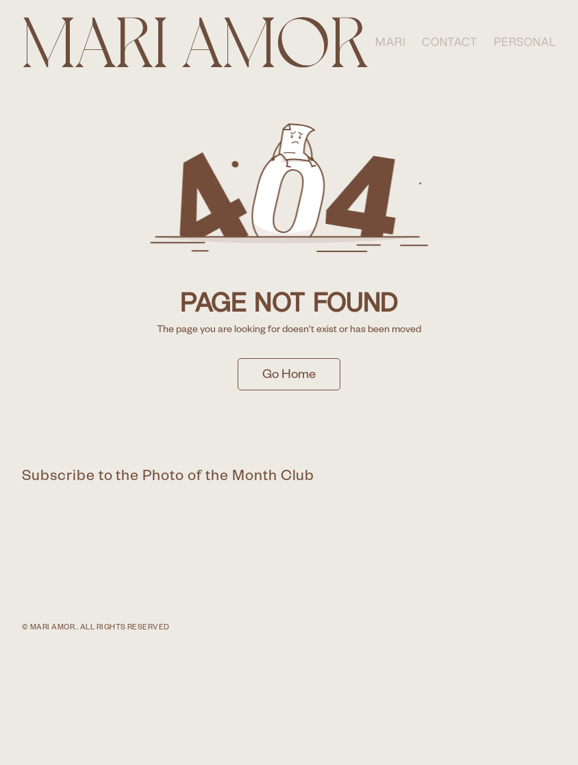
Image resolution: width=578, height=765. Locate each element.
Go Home (289, 376)
